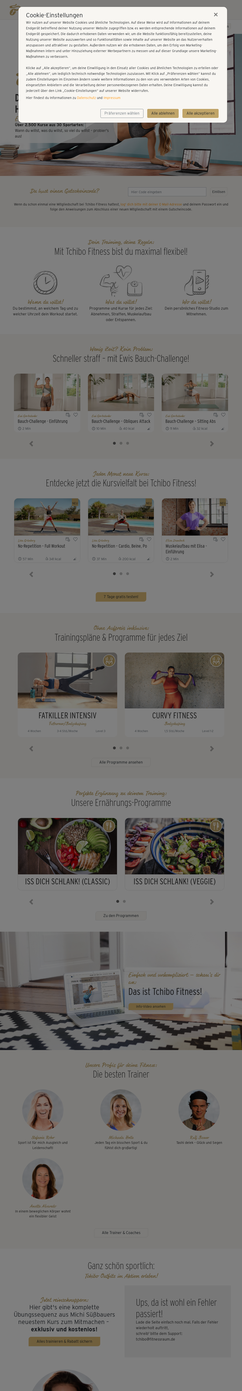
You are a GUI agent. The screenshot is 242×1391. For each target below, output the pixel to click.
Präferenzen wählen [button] (121, 113)
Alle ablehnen (163, 113)
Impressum (112, 98)
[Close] (216, 14)
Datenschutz (86, 98)
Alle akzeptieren (200, 113)
